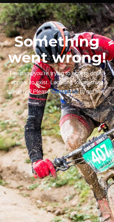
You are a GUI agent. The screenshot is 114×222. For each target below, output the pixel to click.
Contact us (64, 91)
